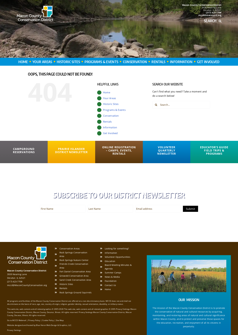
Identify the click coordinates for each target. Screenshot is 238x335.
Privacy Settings (14, 330)
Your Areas (109, 98)
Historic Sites (111, 104)
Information (110, 127)
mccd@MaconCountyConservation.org (27, 285)
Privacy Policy (34, 320)
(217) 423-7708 (14, 281)
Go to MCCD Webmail (16, 320)
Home (106, 92)
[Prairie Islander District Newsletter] (71, 150)
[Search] (156, 105)
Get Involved (110, 133)
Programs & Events (114, 110)
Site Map (60, 320)
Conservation (111, 115)
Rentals (107, 121)
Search (212, 20)
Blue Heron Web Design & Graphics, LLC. (54, 325)
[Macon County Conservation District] (35, 7)
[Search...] (181, 105)
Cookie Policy (48, 320)
